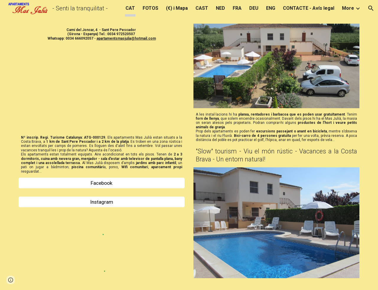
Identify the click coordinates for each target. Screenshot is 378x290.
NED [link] (220, 8)
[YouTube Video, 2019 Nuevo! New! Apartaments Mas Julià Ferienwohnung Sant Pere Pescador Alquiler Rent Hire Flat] (102, 88)
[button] (371, 8)
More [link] (348, 8)
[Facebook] (101, 183)
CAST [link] (201, 8)
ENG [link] (270, 8)
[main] (102, 34)
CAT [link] (130, 8)
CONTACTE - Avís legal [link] (308, 8)
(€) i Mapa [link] (177, 8)
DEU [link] (253, 8)
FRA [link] (237, 8)
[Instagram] (101, 202)
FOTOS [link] (150, 8)
